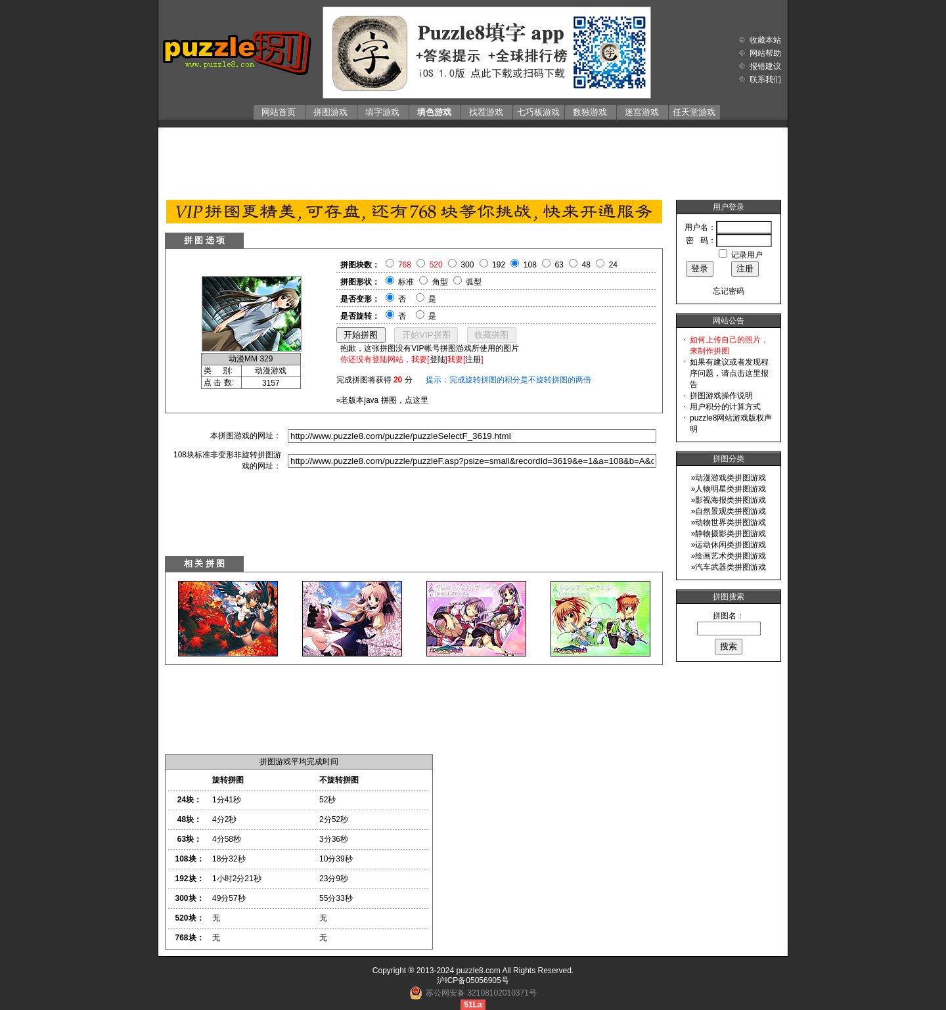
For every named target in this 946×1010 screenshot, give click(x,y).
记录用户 (747, 255)
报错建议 (765, 66)
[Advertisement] (473, 160)
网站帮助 (765, 53)
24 (613, 264)
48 (586, 264)
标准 (406, 282)
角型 (440, 282)
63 (559, 264)
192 (498, 264)
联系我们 (765, 79)
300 (467, 264)
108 (530, 264)
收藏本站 (765, 40)
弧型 (474, 282)
